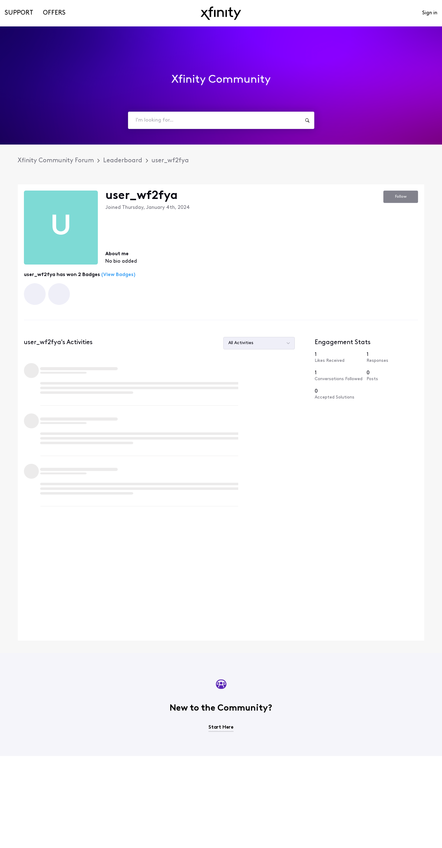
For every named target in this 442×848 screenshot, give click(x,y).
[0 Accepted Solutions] (340, 372)
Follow (401, 197)
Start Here (221, 586)
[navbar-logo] (221, 13)
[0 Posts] (392, 354)
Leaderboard (122, 161)
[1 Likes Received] (340, 336)
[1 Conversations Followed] (340, 354)
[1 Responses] (392, 336)
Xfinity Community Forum (56, 161)
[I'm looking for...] (307, 120)
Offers (54, 13)
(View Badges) (117, 274)
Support (19, 13)
